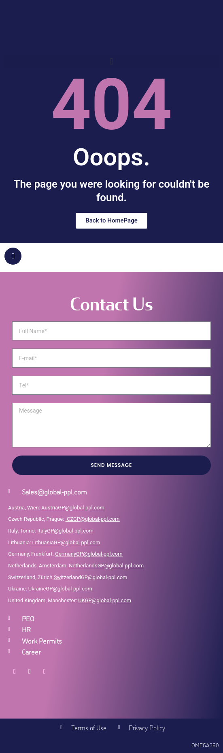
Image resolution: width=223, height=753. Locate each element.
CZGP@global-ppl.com (93, 519)
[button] (111, 61)
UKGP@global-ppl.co (102, 600)
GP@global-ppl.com (69, 589)
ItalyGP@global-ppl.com (65, 531)
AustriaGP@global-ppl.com (72, 508)
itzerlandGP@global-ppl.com (90, 577)
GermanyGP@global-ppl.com (89, 554)
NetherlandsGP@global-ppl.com (106, 566)
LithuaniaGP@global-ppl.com (66, 542)
